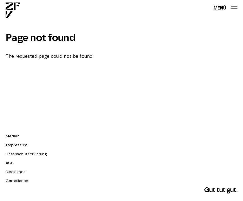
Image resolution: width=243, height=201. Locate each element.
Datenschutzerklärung (26, 154)
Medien (13, 136)
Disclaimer (15, 172)
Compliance (17, 181)
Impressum (16, 145)
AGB (10, 163)
